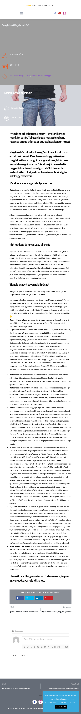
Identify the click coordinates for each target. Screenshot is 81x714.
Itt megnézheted (58, 323)
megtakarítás (24, 75)
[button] (21, 13)
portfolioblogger (44, 75)
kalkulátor (14, 75)
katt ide (51, 381)
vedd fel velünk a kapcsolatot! (32, 404)
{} (55, 647)
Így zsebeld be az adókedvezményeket (24, 612)
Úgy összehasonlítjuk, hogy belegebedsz (56, 612)
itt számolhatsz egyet (29, 483)
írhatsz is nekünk (48, 483)
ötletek (34, 75)
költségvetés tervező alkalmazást (41, 576)
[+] (58, 647)
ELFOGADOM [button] (61, 707)
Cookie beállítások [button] (67, 702)
